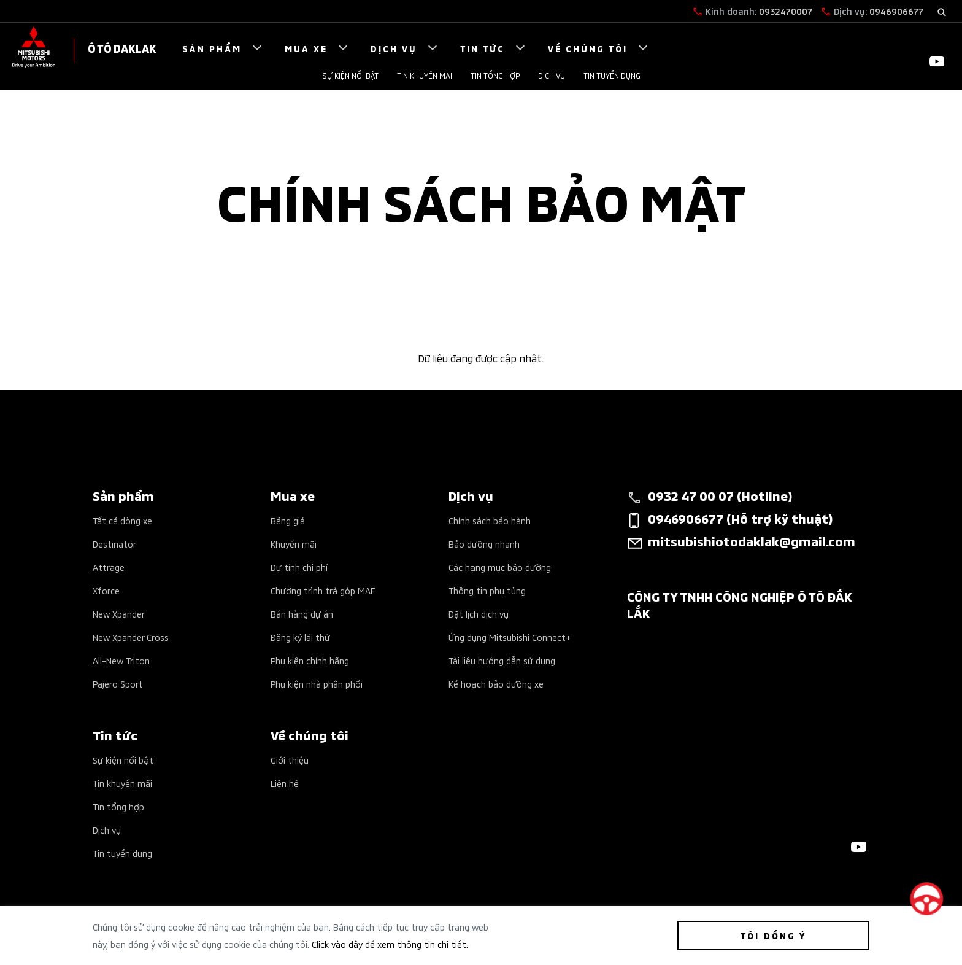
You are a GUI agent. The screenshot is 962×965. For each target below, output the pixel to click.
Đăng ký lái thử (300, 637)
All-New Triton (121, 660)
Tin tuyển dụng (612, 75)
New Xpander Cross (131, 637)
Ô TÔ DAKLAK (122, 47)
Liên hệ (285, 783)
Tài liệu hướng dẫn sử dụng (501, 660)
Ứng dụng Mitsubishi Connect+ (509, 637)
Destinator (114, 543)
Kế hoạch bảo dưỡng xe (496, 683)
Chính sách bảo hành (489, 520)
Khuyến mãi (294, 543)
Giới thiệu (290, 759)
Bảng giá (288, 520)
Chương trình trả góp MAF (323, 590)
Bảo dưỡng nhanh (484, 543)
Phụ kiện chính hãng (310, 660)
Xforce (106, 590)
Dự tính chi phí (299, 567)
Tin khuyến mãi (424, 75)
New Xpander (119, 613)
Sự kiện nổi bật (350, 75)
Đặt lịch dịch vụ (478, 613)
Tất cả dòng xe (122, 520)
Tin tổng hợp (495, 75)
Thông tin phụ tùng (487, 590)
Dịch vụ (551, 75)
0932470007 (785, 11)
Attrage (109, 567)
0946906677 (896, 11)
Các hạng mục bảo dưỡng (499, 567)
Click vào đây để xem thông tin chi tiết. (390, 944)
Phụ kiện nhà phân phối (317, 683)
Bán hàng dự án (302, 613)
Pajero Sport (118, 683)
